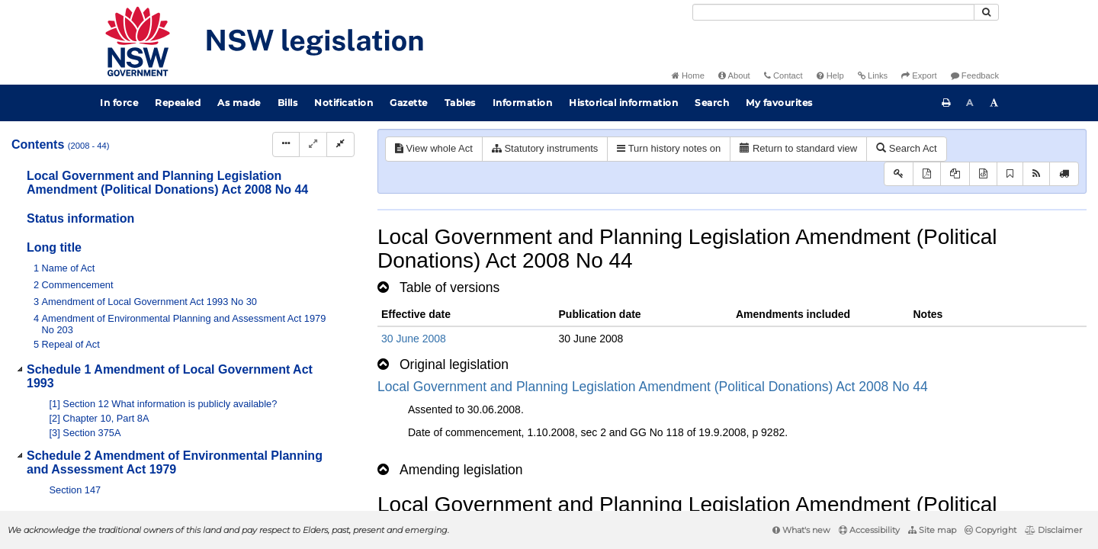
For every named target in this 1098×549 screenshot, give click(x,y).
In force (119, 102)
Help (830, 75)
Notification (343, 102)
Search (712, 102)
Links (873, 75)
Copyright (990, 530)
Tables (460, 102)
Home (688, 75)
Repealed (178, 102)
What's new (801, 530)
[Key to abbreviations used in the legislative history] (898, 174)
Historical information (623, 102)
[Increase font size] (994, 103)
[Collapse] (340, 144)
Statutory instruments (545, 148)
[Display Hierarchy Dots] (286, 144)
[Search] (833, 12)
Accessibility (869, 530)
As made (239, 102)
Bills (288, 102)
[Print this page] (946, 103)
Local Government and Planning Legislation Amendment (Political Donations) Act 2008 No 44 (652, 386)
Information (523, 102)
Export (918, 75)
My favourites (779, 102)
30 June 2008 (413, 338)
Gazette (409, 102)
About (734, 75)
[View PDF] (927, 174)
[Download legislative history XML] (983, 174)
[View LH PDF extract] (955, 174)
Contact (783, 75)
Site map (932, 530)
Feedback (975, 75)
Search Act (906, 148)
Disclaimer (1053, 530)
